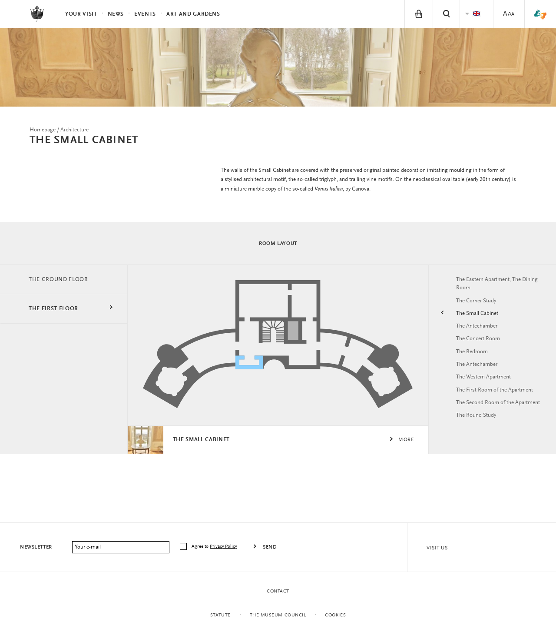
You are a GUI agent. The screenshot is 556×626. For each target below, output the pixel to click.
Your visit (81, 14)
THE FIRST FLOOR (56, 312)
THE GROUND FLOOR (61, 282)
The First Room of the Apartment (498, 395)
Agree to (215, 546)
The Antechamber (479, 330)
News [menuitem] (116, 14)
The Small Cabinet (479, 317)
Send (270, 547)
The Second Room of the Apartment (488, 412)
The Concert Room (480, 343)
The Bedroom (473, 356)
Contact (278, 591)
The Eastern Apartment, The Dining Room (493, 286)
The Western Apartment (487, 382)
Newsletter (36, 547)
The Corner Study (478, 304)
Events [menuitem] (145, 14)
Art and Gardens (193, 14)
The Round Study (478, 430)
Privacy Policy (223, 546)
